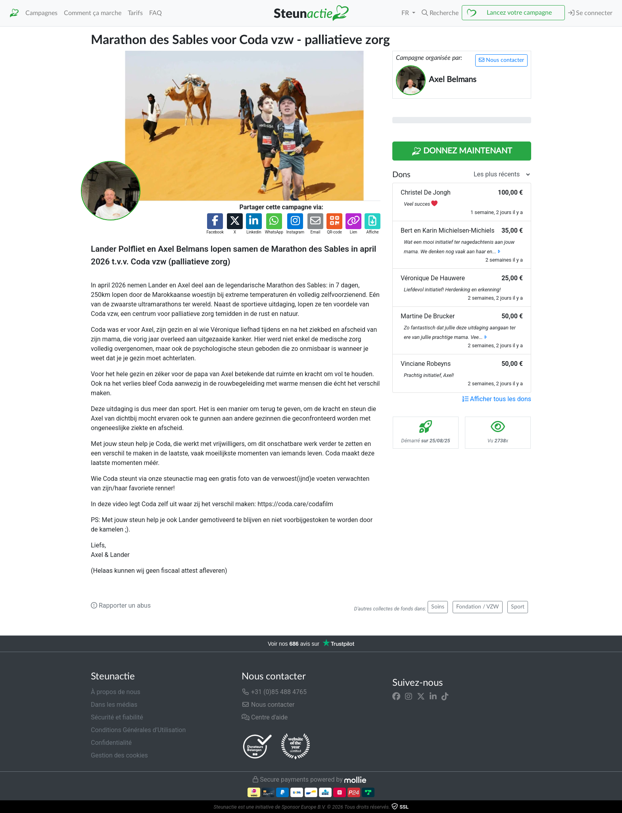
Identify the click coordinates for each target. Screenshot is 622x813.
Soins (437, 607)
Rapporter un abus (121, 605)
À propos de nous (115, 692)
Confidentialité (111, 742)
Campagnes (41, 13)
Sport (517, 607)
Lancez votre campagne (519, 13)
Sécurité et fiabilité (117, 717)
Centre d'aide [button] (265, 717)
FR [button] (406, 13)
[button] (440, 13)
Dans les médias (114, 704)
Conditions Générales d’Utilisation (138, 730)
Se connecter (590, 13)
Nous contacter (501, 60)
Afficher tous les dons (496, 399)
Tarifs (135, 13)
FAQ (155, 13)
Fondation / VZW (477, 607)
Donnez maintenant (462, 151)
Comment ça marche (92, 13)
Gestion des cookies (119, 755)
